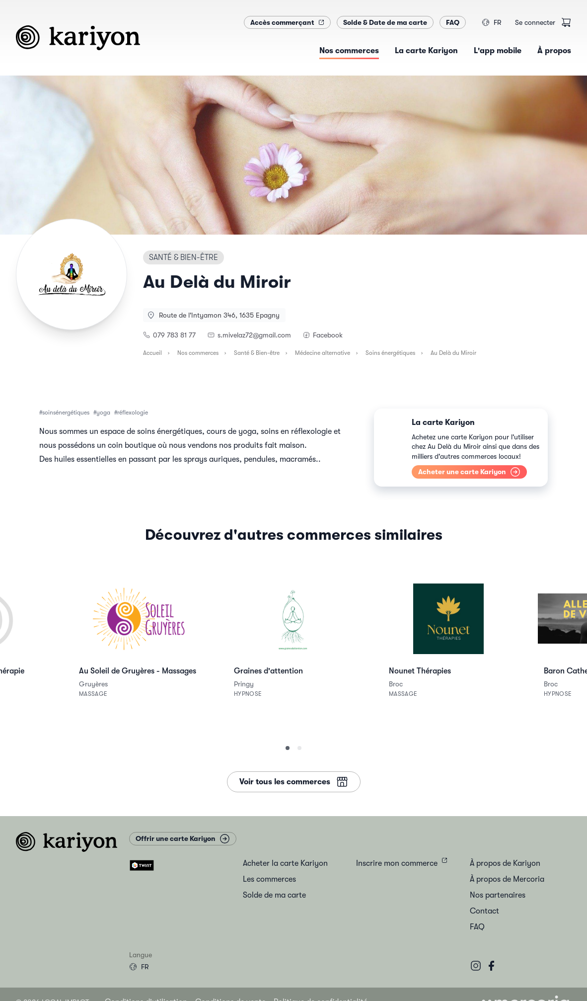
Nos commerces (198, 352)
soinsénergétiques (65, 412)
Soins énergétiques (390, 352)
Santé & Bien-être (257, 352)
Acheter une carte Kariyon (469, 472)
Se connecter (535, 22)
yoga (103, 412)
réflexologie (132, 412)
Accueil (152, 352)
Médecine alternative (322, 352)
